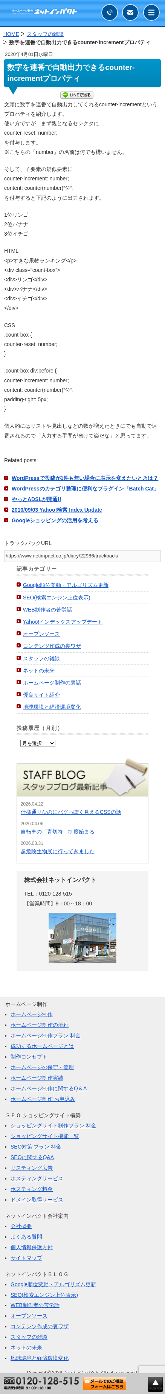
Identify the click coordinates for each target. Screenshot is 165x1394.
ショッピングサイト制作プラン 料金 (53, 1125)
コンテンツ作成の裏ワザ (52, 646)
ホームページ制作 (32, 1014)
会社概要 (21, 1226)
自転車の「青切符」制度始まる (58, 832)
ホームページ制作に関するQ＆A (49, 1088)
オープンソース (41, 634)
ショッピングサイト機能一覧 (45, 1136)
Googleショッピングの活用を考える (55, 520)
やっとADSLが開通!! (36, 499)
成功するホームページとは (42, 1046)
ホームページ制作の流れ (40, 1025)
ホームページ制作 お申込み (43, 1099)
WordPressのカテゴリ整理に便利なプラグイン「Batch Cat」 (85, 489)
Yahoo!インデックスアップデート (62, 622)
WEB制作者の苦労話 (47, 610)
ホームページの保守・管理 (42, 1067)
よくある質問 (26, 1237)
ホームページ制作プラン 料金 (46, 1035)
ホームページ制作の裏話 (52, 683)
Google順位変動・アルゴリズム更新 (65, 585)
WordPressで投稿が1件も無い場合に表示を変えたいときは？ (85, 478)
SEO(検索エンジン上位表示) (56, 598)
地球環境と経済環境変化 (52, 707)
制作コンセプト (29, 1057)
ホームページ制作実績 (37, 1078)
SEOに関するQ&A (32, 1157)
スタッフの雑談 (41, 658)
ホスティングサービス (37, 1178)
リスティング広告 (32, 1168)
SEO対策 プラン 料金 (36, 1147)
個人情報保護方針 (32, 1247)
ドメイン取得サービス (37, 1200)
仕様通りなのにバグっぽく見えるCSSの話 (71, 812)
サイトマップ (26, 1258)
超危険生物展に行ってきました (58, 851)
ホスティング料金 (32, 1189)
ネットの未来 (39, 671)
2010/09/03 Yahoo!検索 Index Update (57, 510)
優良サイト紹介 (41, 695)
